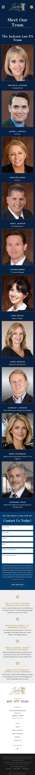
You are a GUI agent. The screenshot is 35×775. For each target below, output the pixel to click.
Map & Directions (17, 718)
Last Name (6, 532)
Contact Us (17, 740)
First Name (6, 527)
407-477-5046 (17, 701)
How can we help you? (9, 555)
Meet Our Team (17, 730)
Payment (17, 737)
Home (17, 727)
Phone (4, 538)
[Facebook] (17, 749)
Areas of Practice (17, 734)
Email (4, 544)
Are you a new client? (9, 550)
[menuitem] (8, 768)
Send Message (17, 585)
